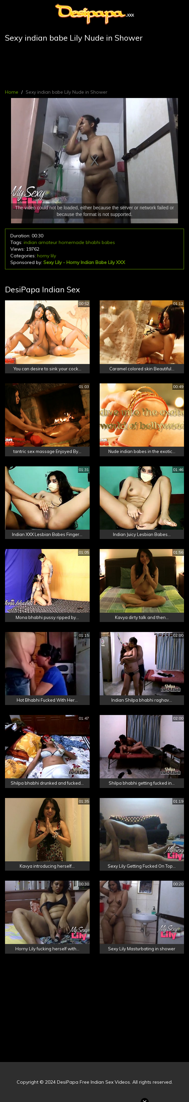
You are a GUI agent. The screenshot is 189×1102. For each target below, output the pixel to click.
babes (108, 242)
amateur (47, 242)
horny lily (46, 256)
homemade (71, 242)
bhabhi (93, 242)
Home (11, 92)
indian (30, 242)
